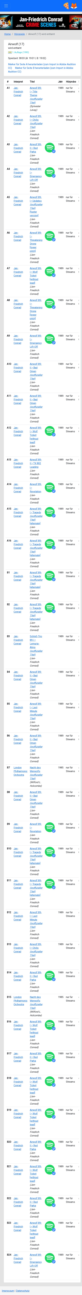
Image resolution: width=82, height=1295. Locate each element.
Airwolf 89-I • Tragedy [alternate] (36, 516)
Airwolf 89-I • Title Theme (36, 95)
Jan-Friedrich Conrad (18, 92)
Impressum (8, 1290)
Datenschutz (23, 1290)
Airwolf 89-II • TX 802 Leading (36, 463)
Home (7, 34)
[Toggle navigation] (6, 6)
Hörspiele (19, 34)
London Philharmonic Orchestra (20, 771)
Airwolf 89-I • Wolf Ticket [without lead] (36, 275)
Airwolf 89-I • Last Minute (36, 711)
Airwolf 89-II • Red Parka (36, 148)
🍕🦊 (70, 5)
